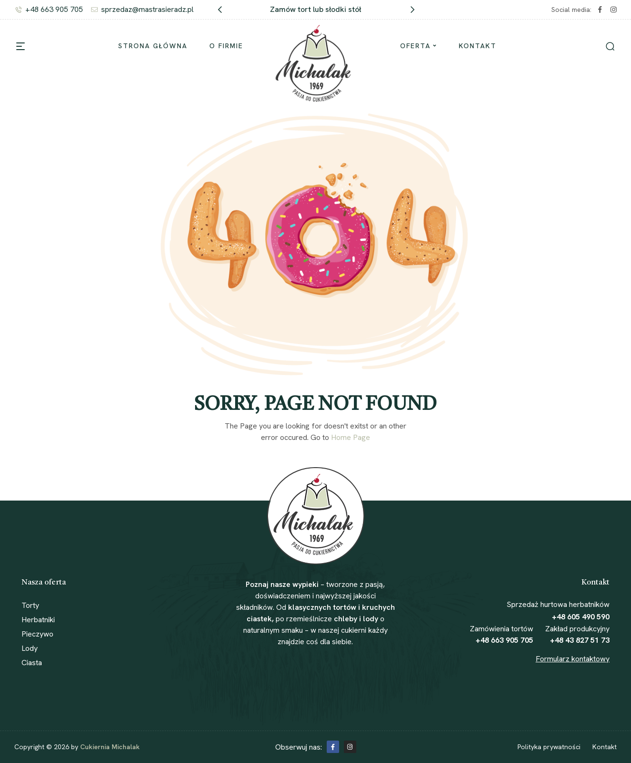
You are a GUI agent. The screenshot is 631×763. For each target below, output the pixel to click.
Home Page (350, 437)
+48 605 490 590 (581, 617)
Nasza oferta (43, 582)
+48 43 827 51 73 (580, 640)
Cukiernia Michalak (110, 746)
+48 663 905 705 (504, 640)
